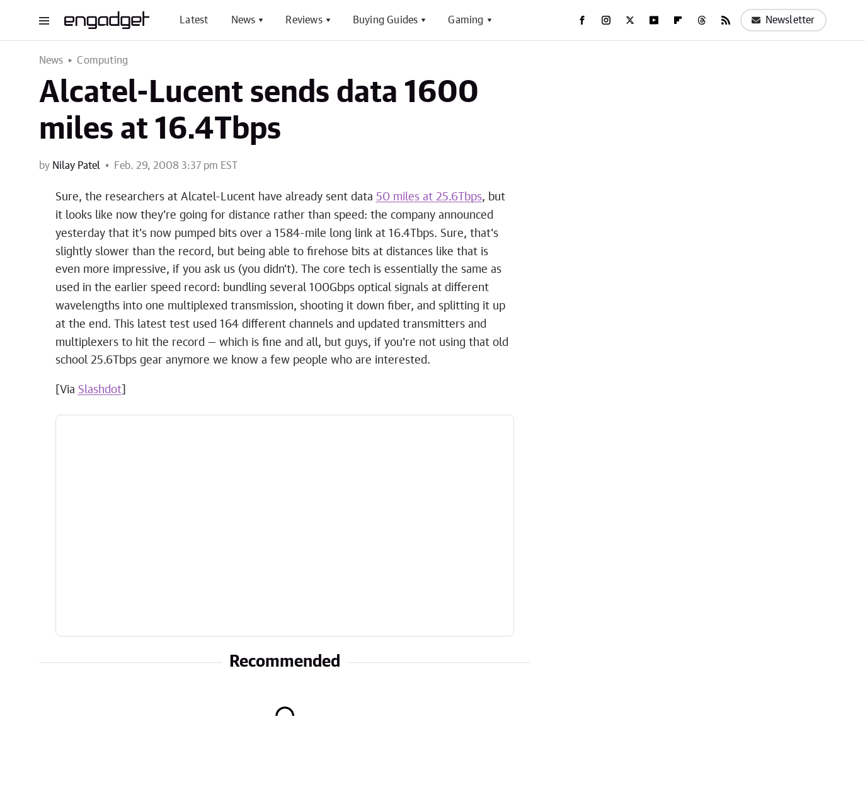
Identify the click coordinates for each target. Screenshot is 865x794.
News (243, 20)
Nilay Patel (76, 166)
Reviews (303, 20)
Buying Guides (385, 20)
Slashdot (100, 390)
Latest (194, 20)
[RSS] (725, 20)
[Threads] (701, 20)
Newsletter (783, 20)
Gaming (465, 20)
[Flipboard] (677, 20)
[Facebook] (582, 20)
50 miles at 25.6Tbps (429, 197)
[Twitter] (630, 20)
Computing (102, 60)
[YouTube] (653, 20)
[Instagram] (606, 20)
